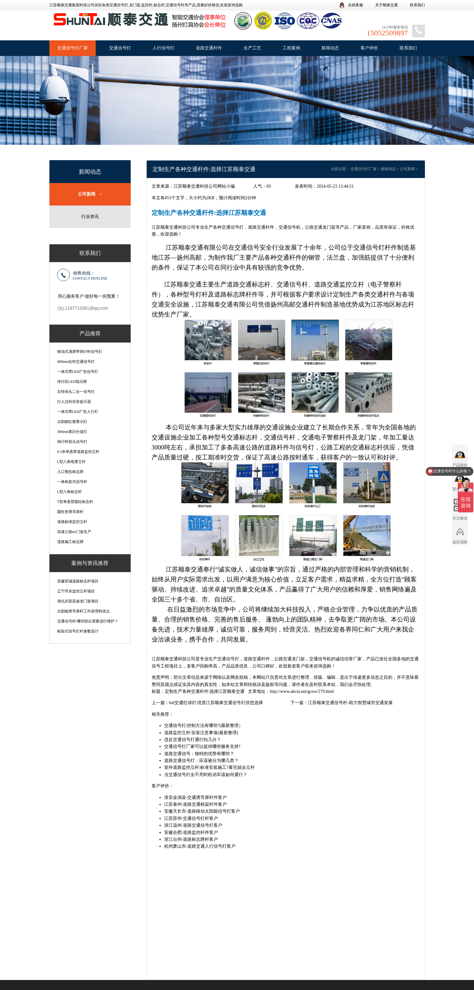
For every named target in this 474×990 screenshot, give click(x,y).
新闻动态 (330, 48)
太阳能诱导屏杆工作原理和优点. (84, 611)
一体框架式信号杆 (72, 481)
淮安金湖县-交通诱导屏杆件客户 (195, 797)
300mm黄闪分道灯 (72, 431)
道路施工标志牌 (70, 541)
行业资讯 (90, 216)
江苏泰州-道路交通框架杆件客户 (195, 804)
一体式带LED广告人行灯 (77, 411)
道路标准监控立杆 (72, 521)
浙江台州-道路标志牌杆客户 (191, 839)
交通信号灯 (120, 48)
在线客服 (351, 5)
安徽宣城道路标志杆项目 (77, 581)
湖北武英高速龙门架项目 (77, 601)
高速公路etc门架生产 (74, 531)
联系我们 (417, 5)
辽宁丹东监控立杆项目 (76, 591)
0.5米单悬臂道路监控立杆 (78, 451)
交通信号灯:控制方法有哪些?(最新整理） (203, 725)
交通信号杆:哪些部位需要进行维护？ (87, 621)
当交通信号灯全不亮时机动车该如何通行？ (205, 774)
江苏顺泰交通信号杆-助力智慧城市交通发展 (350, 702)
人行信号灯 (163, 48)
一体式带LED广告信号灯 (77, 371)
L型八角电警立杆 (71, 461)
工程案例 (291, 48)
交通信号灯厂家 (72, 48)
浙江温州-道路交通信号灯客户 (193, 825)
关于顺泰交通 (386, 5)
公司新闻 (90, 194)
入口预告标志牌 (70, 471)
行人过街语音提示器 (74, 401)
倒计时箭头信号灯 (72, 441)
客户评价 (369, 48)
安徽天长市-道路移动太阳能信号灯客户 (202, 811)
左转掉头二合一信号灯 (76, 391)
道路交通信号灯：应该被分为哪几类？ (201, 760)
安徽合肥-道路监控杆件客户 (191, 832)
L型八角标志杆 (69, 491)
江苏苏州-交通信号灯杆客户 (191, 818)
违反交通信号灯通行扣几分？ (192, 739)
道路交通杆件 (209, 48)
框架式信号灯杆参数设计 (77, 631)
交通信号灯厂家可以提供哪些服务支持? (202, 746)
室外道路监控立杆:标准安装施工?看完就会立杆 (209, 767)
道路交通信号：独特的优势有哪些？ (199, 753)
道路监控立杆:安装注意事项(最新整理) (201, 732)
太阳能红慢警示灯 (72, 421)
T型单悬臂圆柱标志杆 (75, 501)
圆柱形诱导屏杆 (70, 511)
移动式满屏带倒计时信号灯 (79, 351)
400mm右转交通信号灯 (76, 361)
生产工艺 (252, 48)
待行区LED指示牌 (72, 381)
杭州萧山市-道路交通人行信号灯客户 (200, 846)
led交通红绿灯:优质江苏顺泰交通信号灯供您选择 (216, 702)
